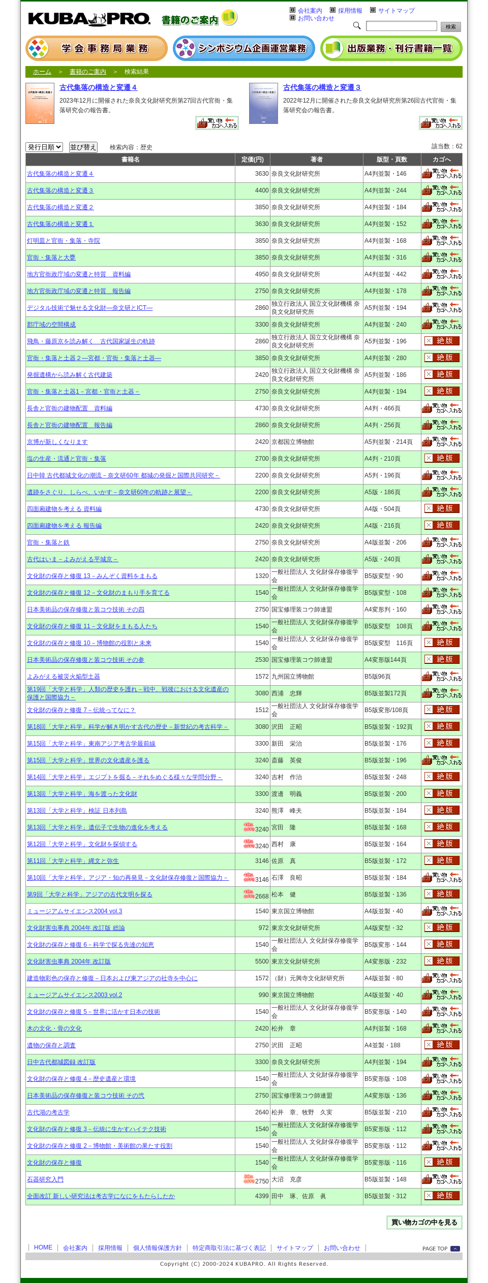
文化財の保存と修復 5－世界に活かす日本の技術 (93, 1011)
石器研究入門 (45, 1179)
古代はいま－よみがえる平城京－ (72, 559)
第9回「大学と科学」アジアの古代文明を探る (89, 894)
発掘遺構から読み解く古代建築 (69, 374)
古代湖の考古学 (48, 1112)
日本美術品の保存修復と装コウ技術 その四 (85, 609)
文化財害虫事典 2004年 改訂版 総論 (76, 928)
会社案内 (310, 10)
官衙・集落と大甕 (51, 257)
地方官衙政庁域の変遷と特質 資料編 (79, 274)
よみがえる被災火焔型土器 (63, 676)
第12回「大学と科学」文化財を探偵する (82, 844)
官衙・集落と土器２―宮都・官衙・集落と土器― (94, 358)
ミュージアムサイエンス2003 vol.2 (74, 995)
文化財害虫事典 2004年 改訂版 (69, 961)
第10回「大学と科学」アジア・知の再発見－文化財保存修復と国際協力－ (128, 877)
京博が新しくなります (57, 441)
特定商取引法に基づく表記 (229, 1248)
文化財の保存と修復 (54, 1162)
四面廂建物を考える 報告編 (64, 525)
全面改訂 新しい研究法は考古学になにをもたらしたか (101, 1196)
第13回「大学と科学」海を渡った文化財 (82, 793)
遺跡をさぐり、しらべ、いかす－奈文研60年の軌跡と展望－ (109, 492)
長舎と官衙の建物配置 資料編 (69, 408)
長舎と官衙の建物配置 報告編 (69, 425)
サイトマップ (396, 10)
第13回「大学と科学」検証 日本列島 (77, 810)
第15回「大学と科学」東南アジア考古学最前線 (91, 743)
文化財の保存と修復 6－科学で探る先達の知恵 (90, 944)
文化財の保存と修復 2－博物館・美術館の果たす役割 (99, 1145)
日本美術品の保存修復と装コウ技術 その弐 (85, 1095)
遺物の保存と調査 (51, 1045)
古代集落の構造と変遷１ (60, 224)
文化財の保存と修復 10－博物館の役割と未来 (89, 643)
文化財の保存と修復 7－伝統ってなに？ (81, 710)
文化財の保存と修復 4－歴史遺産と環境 (81, 1078)
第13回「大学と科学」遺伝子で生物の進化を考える (97, 827)
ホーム (42, 71)
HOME (43, 1247)
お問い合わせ (316, 18)
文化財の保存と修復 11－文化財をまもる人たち (92, 626)
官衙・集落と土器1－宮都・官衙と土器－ (83, 391)
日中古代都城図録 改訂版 (61, 1062)
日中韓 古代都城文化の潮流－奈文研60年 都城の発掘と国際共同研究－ (123, 475)
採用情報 (350, 10)
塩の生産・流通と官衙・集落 (66, 458)
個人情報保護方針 (157, 1248)
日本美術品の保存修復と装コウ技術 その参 (85, 659)
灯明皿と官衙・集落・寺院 (63, 240)
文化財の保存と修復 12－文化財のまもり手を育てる (98, 592)
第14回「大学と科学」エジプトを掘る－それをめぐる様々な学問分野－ (125, 777)
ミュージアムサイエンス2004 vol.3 (74, 911)
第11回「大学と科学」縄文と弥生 (73, 860)
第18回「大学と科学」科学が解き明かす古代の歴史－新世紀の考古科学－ (128, 726)
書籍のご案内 (88, 71)
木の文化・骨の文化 (54, 1028)
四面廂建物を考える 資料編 (64, 508)
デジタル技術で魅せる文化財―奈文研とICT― (89, 307)
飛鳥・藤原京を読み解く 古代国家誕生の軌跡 (91, 341)
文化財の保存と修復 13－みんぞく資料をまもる (92, 576)
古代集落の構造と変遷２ (60, 207)
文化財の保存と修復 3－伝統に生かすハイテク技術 (96, 1129)
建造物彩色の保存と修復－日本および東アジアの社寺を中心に (112, 978)
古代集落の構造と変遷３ (322, 87)
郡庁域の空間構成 (51, 324)
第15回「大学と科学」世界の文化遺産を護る (88, 760)
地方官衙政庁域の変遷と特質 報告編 (79, 291)
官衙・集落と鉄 (48, 542)
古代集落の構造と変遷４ (98, 87)
